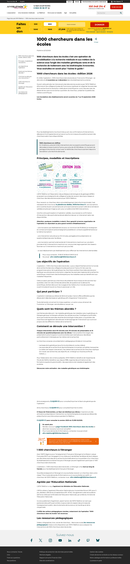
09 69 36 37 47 (107, 28)
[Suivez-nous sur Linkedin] (69, 541)
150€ (50, 29)
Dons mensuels (90, 31)
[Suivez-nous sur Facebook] (31, 541)
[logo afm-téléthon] (17, 8)
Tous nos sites (12, 1)
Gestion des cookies (96, 552)
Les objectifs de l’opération (23, 66)
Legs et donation (101, 31)
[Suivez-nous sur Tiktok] (79, 541)
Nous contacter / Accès (14, 552)
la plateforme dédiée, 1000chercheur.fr (71, 204)
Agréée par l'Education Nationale (25, 87)
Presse (77, 1)
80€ (50, 24)
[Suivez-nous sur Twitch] (88, 541)
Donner (99, 25)
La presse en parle (96, 560)
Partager (96, 40)
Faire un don (116, 7)
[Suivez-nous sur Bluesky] (97, 541)
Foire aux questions (13, 558)
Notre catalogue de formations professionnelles (105, 558)
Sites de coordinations (46, 560)
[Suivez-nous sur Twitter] (40, 541)
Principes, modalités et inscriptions (25, 61)
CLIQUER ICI (55, 401)
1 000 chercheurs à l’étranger (24, 82)
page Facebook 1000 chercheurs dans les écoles (74, 427)
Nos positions (11, 560)
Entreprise (110, 31)
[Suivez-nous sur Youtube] (60, 541)
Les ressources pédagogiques (22, 92)
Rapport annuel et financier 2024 (50, 558)
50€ (35, 24)
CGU (8, 555)
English (22, 1)
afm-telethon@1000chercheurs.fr (63, 257)
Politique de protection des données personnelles (56, 552)
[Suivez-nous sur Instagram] (50, 541)
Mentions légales (45, 555)
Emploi (70, 1)
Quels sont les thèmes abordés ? (25, 72)
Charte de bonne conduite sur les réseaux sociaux (106, 555)
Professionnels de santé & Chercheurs (94, 1)
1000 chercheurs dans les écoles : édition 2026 (26, 56)
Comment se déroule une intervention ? (25, 77)
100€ (36, 29)
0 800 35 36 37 (40, 8)
